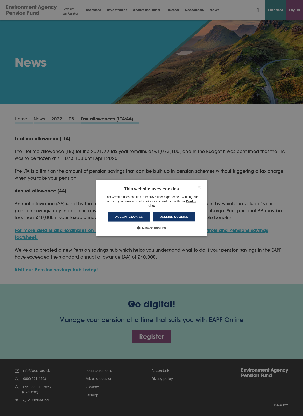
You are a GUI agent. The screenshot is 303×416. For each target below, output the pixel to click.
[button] (151, 228)
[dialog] (151, 208)
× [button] (199, 187)
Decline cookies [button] (174, 216)
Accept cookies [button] (129, 216)
